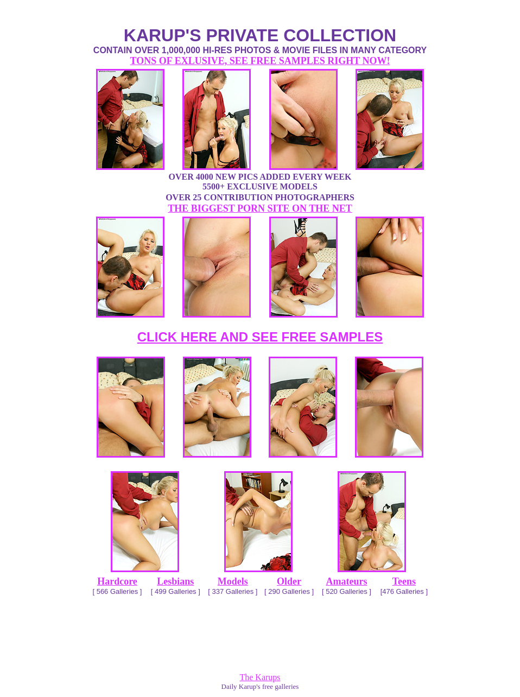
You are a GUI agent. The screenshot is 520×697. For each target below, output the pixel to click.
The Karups (259, 677)
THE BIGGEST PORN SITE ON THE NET (260, 208)
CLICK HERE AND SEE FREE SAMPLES (260, 337)
